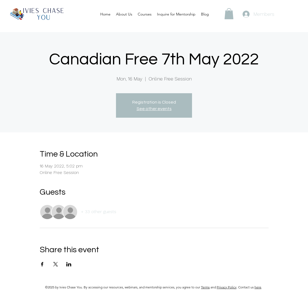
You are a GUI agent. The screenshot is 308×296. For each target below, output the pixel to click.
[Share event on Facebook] (42, 264)
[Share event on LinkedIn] (68, 264)
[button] (229, 13)
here (257, 287)
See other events (154, 109)
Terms (205, 287)
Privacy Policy (227, 287)
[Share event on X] (55, 264)
